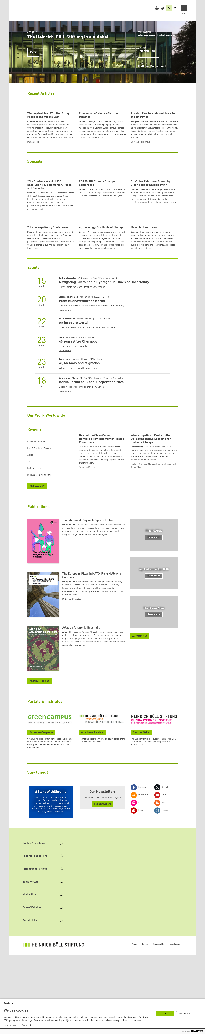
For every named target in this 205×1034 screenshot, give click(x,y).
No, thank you (185, 1013)
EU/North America (36, 528)
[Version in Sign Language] (163, 8)
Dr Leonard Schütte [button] (71, 704)
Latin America (34, 554)
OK (165, 1013)
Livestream (65, 396)
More (33, 52)
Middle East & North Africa (39, 561)
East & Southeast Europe (39, 534)
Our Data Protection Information (17, 1025)
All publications (38, 786)
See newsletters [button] (102, 909)
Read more (154, 642)
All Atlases (138, 741)
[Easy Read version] (157, 8)
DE (174, 8)
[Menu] (184, 8)
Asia (29, 548)
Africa (30, 541)
